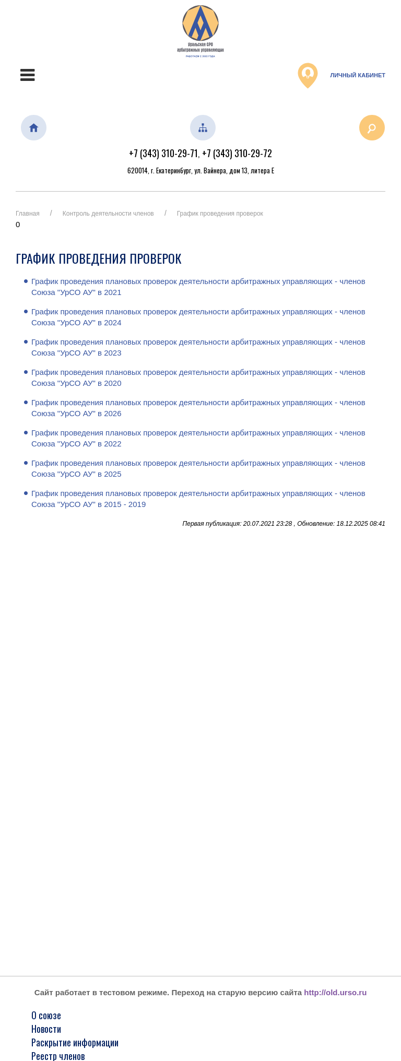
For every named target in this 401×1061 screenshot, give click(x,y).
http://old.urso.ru (335, 992)
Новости (46, 1028)
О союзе (46, 1015)
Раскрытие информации (75, 1042)
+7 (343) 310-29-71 (163, 153)
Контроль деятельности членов (108, 213)
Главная (28, 213)
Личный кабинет (341, 76)
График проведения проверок (220, 213)
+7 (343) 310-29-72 (237, 153)
